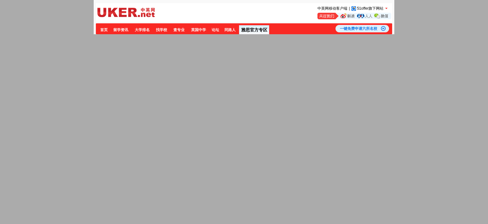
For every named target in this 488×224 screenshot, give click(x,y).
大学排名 (142, 30)
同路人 (230, 30)
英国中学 (198, 30)
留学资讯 (120, 30)
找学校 (161, 30)
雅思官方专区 (254, 29)
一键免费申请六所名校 (358, 28)
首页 (104, 30)
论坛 (215, 30)
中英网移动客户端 (332, 8)
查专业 (179, 30)
